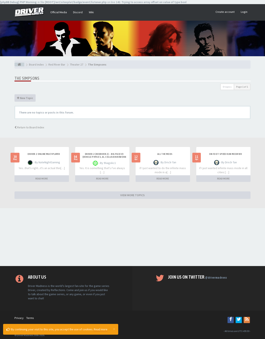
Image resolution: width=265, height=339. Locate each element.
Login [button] (244, 12)
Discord (78, 12)
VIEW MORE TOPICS (132, 195)
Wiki (91, 12)
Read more (100, 329)
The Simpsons (27, 78)
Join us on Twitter (197, 277)
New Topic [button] (25, 98)
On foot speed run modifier (225, 154)
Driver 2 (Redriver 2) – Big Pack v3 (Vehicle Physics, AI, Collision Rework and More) (104, 157)
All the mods (164, 154)
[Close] (114, 329)
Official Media (58, 12)
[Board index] (19, 64)
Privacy (19, 318)
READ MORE (41, 178)
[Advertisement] (132, 237)
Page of (242, 86)
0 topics (227, 86)
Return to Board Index (29, 127)
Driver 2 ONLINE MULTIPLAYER (44, 154)
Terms (30, 318)
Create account (225, 12)
